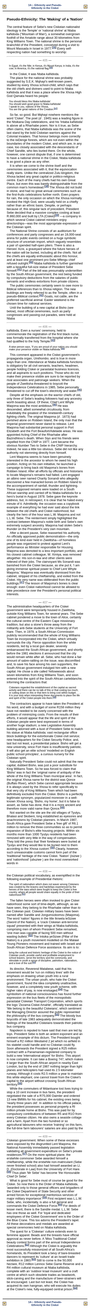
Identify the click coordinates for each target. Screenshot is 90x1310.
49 (62, 807)
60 (60, 1204)
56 (19, 1083)
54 (60, 989)
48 (54, 697)
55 (57, 1014)
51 (24, 894)
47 (22, 582)
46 (54, 404)
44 (63, 348)
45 (79, 390)
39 (56, 215)
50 (52, 847)
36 (51, 68)
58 (8, 1171)
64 (75, 1288)
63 (33, 1259)
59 (44, 1197)
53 (34, 962)
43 (53, 340)
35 (54, 47)
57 (24, 1153)
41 (19, 269)
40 (31, 262)
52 (30, 935)
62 (27, 1244)
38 (46, 186)
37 (55, 108)
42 (41, 295)
